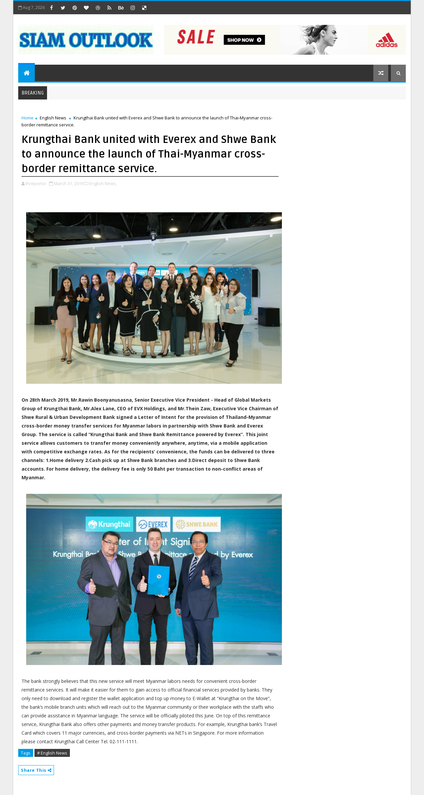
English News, (103, 183)
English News (53, 118)
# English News (52, 753)
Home (27, 118)
